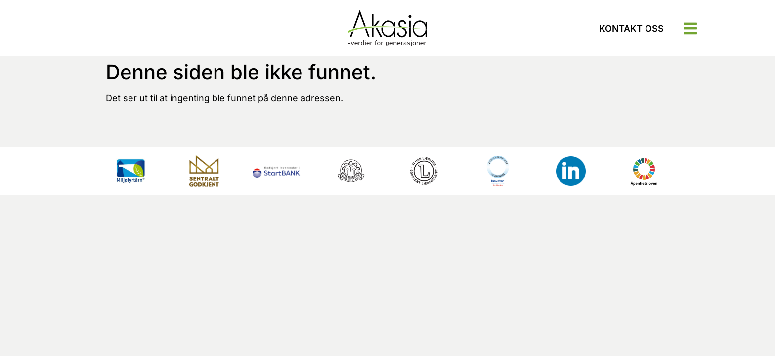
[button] (690, 28)
